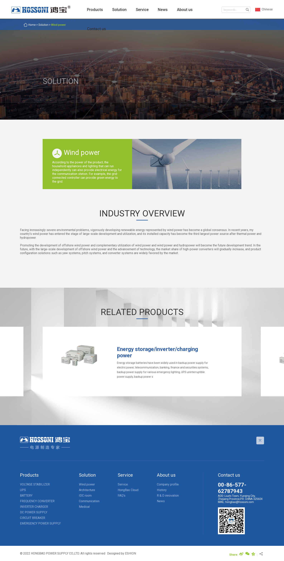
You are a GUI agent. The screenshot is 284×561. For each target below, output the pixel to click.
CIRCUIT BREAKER (32, 517)
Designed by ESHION (121, 552)
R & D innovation (168, 494)
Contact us (90, 29)
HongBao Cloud (128, 489)
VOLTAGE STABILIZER (35, 483)
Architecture (87, 489)
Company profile (168, 483)
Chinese (264, 9)
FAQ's (121, 494)
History (162, 489)
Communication (89, 500)
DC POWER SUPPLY (33, 511)
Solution (113, 9)
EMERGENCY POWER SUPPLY (40, 522)
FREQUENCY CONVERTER (37, 500)
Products (89, 9)
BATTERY (26, 494)
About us (179, 9)
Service (136, 9)
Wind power (87, 483)
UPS (23, 489)
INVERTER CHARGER (34, 505)
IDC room (85, 494)
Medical (84, 505)
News (157, 9)
